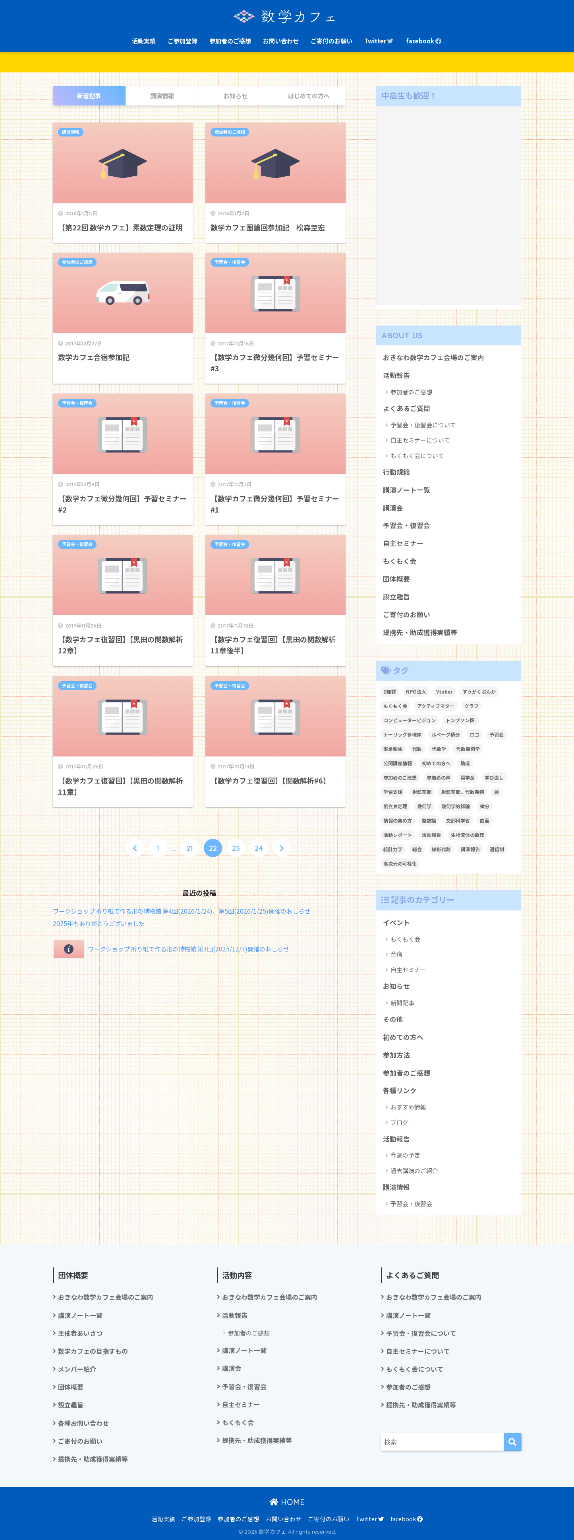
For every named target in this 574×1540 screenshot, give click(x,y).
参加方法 (396, 1055)
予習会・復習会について (423, 425)
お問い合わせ (281, 41)
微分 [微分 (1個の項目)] (484, 806)
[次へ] (282, 848)
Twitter (379, 41)
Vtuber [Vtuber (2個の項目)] (444, 691)
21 (189, 848)
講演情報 (70, 132)
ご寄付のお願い (331, 41)
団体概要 (396, 578)
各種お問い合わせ (83, 1423)
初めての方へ (403, 1037)
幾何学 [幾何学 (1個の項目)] (424, 806)
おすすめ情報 (408, 1107)
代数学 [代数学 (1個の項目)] (439, 748)
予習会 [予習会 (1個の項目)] (496, 734)
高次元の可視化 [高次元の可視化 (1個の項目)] (400, 863)
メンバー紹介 (77, 1369)
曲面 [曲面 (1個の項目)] (484, 820)
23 (236, 848)
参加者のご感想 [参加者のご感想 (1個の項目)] (400, 777)
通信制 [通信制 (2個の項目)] (497, 849)
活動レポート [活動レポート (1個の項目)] (397, 834)
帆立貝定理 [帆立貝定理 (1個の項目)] (395, 806)
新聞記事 (402, 1002)
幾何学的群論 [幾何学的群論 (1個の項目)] (455, 806)
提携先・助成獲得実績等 (420, 632)
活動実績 (144, 41)
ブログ (399, 1122)
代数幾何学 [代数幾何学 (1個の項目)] (468, 748)
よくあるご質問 (406, 408)
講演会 (393, 508)
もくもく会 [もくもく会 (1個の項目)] (395, 705)
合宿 (396, 954)
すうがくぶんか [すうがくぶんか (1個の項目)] (479, 691)
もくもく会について (417, 455)
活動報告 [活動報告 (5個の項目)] (431, 834)
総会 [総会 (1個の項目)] (417, 849)
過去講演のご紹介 (414, 1170)
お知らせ (396, 986)
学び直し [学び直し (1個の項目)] (494, 777)
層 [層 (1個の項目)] (496, 791)
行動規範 (396, 472)
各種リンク (400, 1090)
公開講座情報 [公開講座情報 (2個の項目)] (397, 763)
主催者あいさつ (80, 1333)
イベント (396, 922)
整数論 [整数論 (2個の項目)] (429, 820)
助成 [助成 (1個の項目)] (465, 763)
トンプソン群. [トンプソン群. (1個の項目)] (461, 720)
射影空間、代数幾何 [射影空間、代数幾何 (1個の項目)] (462, 791)
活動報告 (396, 375)
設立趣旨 (396, 596)
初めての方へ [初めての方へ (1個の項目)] (436, 763)
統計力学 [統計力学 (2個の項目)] (392, 849)
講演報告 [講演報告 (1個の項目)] (470, 849)
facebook (424, 41)
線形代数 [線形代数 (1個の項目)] (441, 849)
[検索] (513, 1442)
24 (259, 848)
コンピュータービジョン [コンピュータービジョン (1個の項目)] (409, 720)
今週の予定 (405, 1155)
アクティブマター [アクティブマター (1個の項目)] (435, 705)
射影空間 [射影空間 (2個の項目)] (421, 791)
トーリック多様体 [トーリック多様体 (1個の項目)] (402, 734)
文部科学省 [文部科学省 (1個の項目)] (458, 820)
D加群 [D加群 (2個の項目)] (389, 691)
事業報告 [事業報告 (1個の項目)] (392, 748)
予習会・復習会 (230, 262)
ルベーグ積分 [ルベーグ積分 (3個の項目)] (445, 734)
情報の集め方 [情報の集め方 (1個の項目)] (397, 820)
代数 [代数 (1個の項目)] (417, 748)
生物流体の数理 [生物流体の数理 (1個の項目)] (467, 834)
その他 (393, 1019)
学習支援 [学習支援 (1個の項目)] (392, 791)
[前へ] (135, 848)
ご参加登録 (182, 41)
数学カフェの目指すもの (93, 1351)
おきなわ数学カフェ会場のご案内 (433, 357)
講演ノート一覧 (406, 490)
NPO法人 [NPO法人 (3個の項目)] (416, 691)
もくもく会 (400, 561)
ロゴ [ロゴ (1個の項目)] (474, 734)
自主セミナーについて (420, 440)
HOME (287, 1502)
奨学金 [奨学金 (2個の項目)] (467, 777)
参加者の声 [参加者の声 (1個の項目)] (438, 777)
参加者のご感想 (230, 41)
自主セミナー (403, 543)
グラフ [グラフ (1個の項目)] (471, 705)
